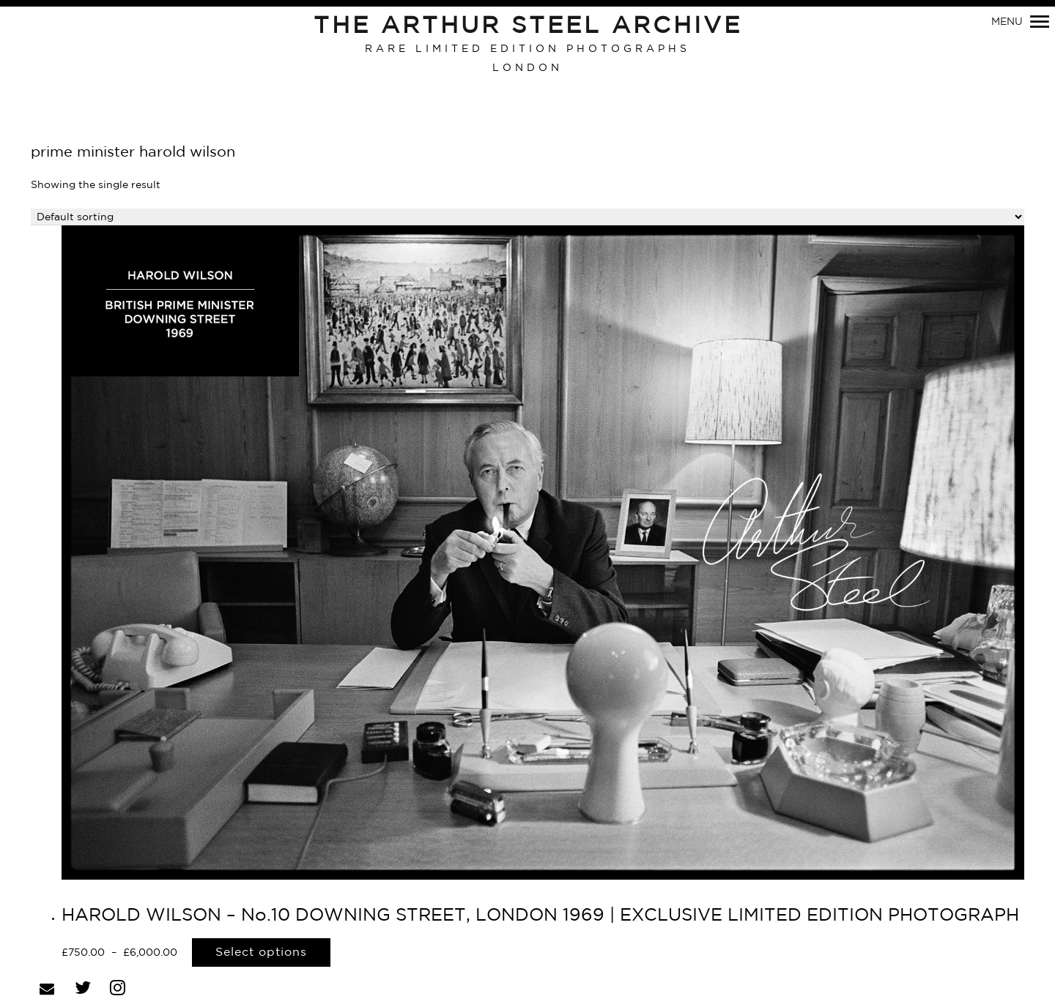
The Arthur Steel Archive (528, 26)
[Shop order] (527, 217)
